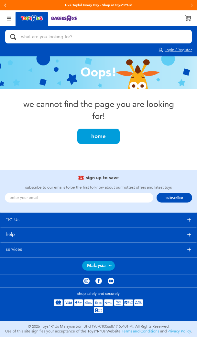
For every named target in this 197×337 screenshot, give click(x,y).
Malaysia (96, 265)
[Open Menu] (9, 18)
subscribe (174, 197)
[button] (5, 5)
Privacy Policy (179, 331)
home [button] (98, 136)
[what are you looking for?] (98, 36)
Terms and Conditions (140, 331)
